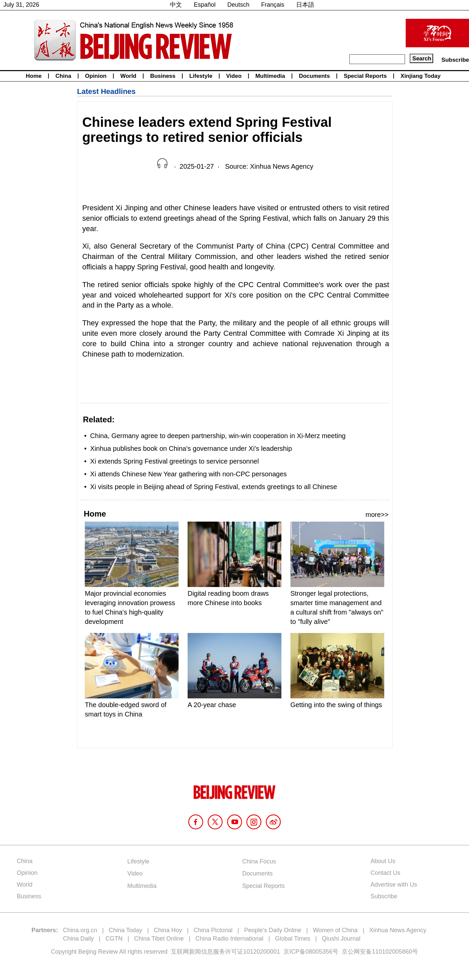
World (128, 76)
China (63, 76)
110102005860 (392, 951)
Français (272, 4)
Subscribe (455, 60)
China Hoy (168, 930)
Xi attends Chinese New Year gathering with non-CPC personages (188, 474)
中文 (176, 4)
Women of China (335, 930)
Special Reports (365, 76)
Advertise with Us (394, 884)
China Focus (259, 861)
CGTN (114, 938)
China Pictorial (213, 930)
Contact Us (385, 872)
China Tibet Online (159, 938)
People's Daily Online (273, 930)
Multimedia (270, 76)
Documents (314, 76)
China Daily (78, 938)
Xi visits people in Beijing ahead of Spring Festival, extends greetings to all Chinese (213, 486)
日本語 (305, 4)
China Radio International (229, 938)
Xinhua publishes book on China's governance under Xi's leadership (191, 448)
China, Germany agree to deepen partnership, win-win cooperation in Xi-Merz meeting (218, 435)
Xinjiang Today (421, 76)
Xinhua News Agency (397, 930)
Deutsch (238, 4)
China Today (125, 930)
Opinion (96, 76)
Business (163, 76)
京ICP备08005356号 (310, 951)
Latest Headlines (106, 91)
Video (234, 76)
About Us (383, 861)
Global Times (292, 938)
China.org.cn (80, 930)
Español (204, 4)
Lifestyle (200, 76)
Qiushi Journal (341, 938)
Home (34, 76)
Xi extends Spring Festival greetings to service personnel (174, 461)
